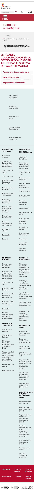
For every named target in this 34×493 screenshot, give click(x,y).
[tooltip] (22, 12)
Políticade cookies (28, 470)
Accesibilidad (6, 476)
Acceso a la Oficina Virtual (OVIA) (25, 402)
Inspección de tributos (6, 230)
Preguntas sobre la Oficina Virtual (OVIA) (25, 442)
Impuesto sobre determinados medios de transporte (24, 220)
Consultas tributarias (22, 249)
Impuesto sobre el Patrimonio (7, 188)
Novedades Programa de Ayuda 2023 (25, 354)
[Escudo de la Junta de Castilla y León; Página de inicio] (5, 8)
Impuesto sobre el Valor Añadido (7, 194)
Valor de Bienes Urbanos (7, 330)
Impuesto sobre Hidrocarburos (7, 216)
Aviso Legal (6, 469)
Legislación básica (24, 208)
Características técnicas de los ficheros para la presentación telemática (24, 376)
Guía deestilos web (28, 477)
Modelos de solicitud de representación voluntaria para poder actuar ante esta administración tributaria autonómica (25, 270)
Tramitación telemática (23, 243)
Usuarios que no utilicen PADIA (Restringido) (24, 385)
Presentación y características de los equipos (24, 333)
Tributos (7, 35)
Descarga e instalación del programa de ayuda (25, 340)
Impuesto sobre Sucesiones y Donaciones (7, 265)
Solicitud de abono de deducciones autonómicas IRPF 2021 (25, 304)
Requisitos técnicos (8, 370)
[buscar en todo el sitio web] (16, 11)
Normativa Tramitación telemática (23, 455)
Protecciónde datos (17, 470)
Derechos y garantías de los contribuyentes (7, 223)
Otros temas (30, 11)
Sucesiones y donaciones (6, 156)
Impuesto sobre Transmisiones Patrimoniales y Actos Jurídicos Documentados (7, 275)
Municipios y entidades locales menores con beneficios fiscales (7, 315)
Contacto (18, 476)
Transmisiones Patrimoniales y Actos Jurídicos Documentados (7, 163)
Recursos (5, 239)
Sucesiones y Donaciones (23, 158)
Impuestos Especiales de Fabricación (23, 202)
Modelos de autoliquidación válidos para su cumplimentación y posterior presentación (25, 284)
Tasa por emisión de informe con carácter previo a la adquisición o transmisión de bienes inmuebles (8, 356)
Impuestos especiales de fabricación (6, 201)
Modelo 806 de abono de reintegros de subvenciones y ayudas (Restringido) (24, 316)
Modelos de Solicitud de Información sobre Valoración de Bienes (8, 344)
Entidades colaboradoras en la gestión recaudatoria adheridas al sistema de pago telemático (25, 431)
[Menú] (5, 17)
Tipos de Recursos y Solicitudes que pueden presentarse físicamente (25, 295)
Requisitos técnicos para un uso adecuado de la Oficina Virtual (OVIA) (25, 418)
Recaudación (6, 235)
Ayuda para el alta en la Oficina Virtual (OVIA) (25, 409)
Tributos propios (7, 176)
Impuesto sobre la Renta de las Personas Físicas (7, 182)
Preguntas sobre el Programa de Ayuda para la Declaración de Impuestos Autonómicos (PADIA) (25, 364)
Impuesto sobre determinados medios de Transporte (7, 209)
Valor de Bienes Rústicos (7, 336)
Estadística (5, 309)
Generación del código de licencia (24, 347)
